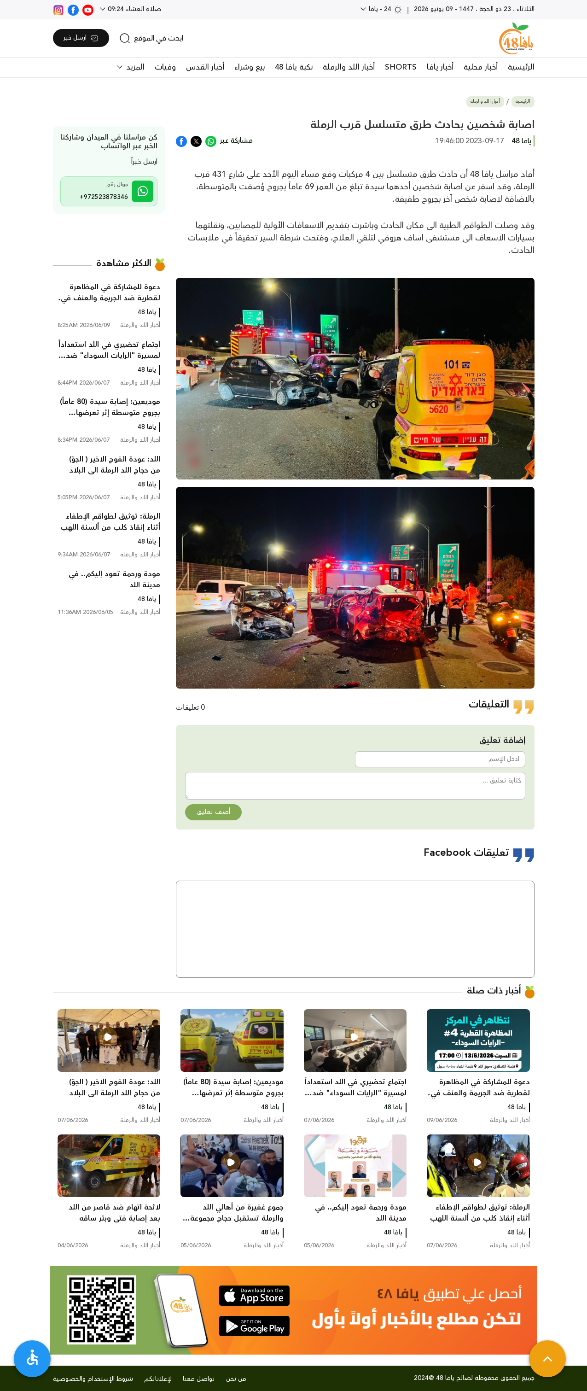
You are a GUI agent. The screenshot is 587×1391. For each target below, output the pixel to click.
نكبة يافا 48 (294, 67)
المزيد (134, 67)
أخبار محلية (481, 67)
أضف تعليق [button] (213, 812)
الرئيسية (521, 67)
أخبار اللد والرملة (349, 67)
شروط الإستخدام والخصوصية (93, 1379)
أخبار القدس (205, 67)
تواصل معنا (199, 1379)
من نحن (236, 1379)
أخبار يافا (440, 67)
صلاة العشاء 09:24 (133, 9)
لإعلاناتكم (158, 1379)
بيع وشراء (249, 67)
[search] (151, 38)
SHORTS (401, 67)
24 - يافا (384, 9)
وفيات (165, 67)
